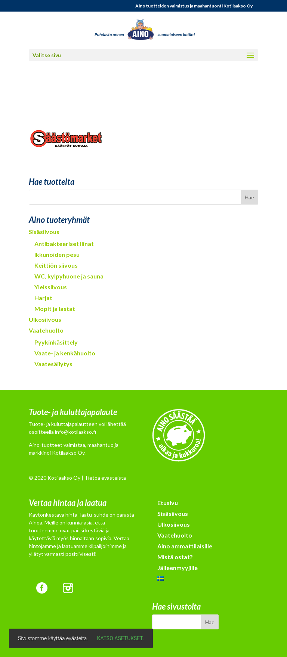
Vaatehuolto (46, 330)
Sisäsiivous (44, 231)
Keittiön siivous (56, 265)
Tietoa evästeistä (105, 477)
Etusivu (167, 502)
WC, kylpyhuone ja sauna (69, 276)
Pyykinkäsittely (56, 342)
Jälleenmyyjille (177, 567)
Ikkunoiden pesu (57, 254)
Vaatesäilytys (53, 363)
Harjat (43, 297)
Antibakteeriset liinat (64, 243)
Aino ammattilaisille (184, 545)
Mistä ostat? (175, 556)
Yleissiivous (50, 286)
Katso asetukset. (120, 638)
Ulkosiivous (45, 319)
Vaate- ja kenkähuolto (64, 352)
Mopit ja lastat (54, 308)
